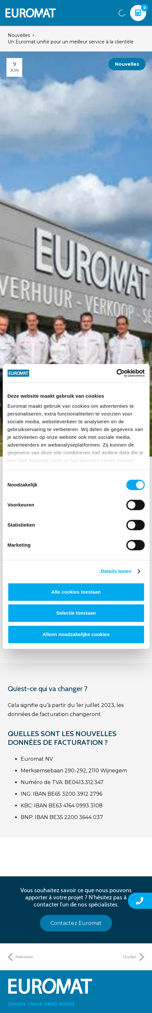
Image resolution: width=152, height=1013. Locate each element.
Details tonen (116, 571)
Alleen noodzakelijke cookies (76, 634)
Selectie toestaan (76, 613)
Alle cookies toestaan (76, 592)
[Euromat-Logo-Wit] (30, 13)
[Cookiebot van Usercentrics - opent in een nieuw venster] (116, 373)
